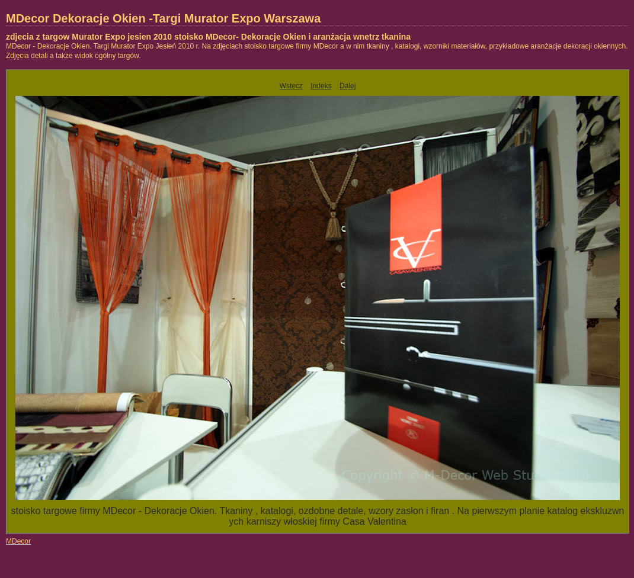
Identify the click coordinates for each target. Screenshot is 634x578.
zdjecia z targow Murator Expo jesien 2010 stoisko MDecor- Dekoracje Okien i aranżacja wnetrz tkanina (208, 36)
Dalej (348, 86)
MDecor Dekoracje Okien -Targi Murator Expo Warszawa (163, 18)
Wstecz (291, 86)
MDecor (18, 541)
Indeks (320, 86)
